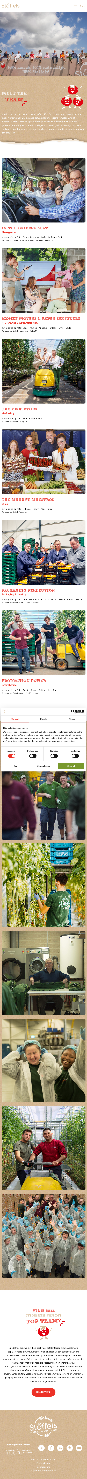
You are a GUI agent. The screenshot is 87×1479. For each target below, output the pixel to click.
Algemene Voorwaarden (43, 1471)
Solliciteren (43, 1392)
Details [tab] (43, 719)
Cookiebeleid (43, 1467)
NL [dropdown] (81, 6)
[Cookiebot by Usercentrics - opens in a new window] (73, 711)
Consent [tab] (15, 719)
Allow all (71, 766)
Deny (16, 766)
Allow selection (43, 766)
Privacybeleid (44, 1463)
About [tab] (72, 719)
